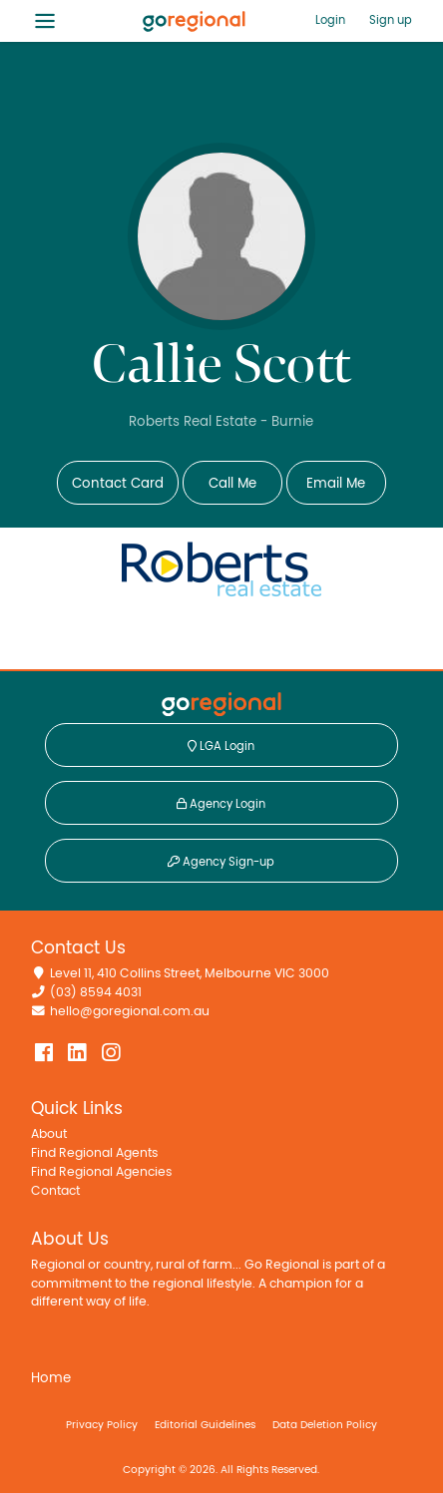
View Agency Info (221, 634)
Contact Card (118, 484)
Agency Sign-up (221, 862)
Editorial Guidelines (205, 1424)
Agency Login (221, 804)
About (49, 1134)
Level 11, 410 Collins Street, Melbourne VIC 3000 (189, 973)
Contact (55, 1191)
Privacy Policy (102, 1424)
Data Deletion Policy (324, 1424)
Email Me (335, 484)
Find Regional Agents (94, 1153)
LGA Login (221, 746)
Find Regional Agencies (101, 1172)
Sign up (390, 20)
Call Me (232, 484)
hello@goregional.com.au (130, 1011)
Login (330, 20)
